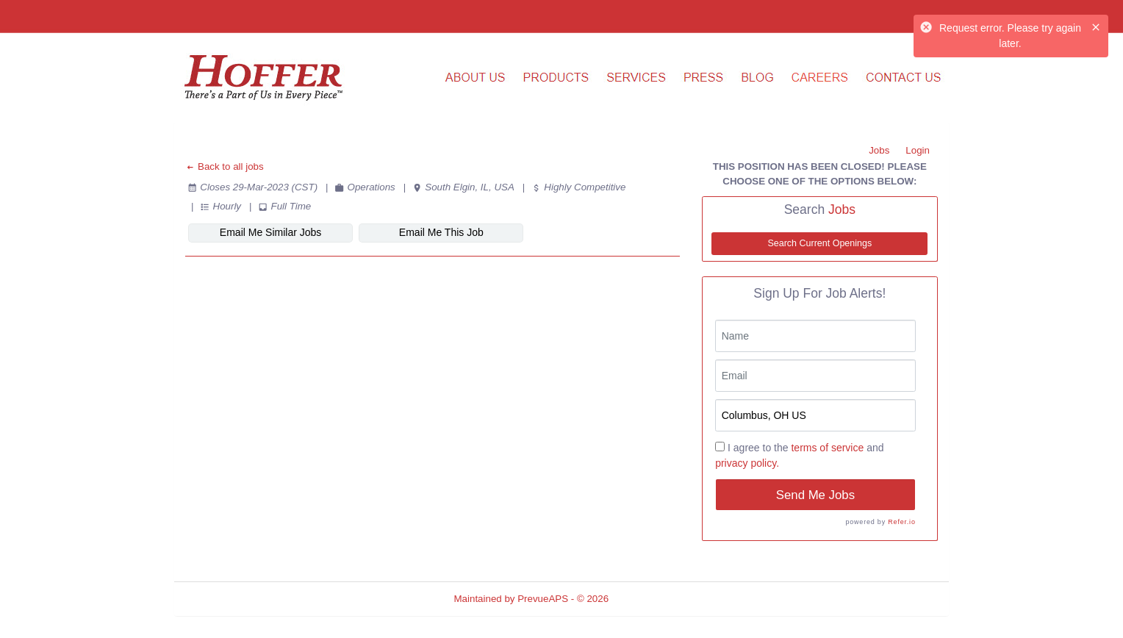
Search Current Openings (819, 243)
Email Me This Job (441, 232)
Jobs (879, 150)
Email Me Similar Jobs (270, 232)
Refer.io (901, 522)
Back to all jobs (224, 166)
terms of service (827, 448)
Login (917, 150)
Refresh (652, 598)
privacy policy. (747, 463)
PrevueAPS (542, 598)
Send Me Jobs (815, 495)
